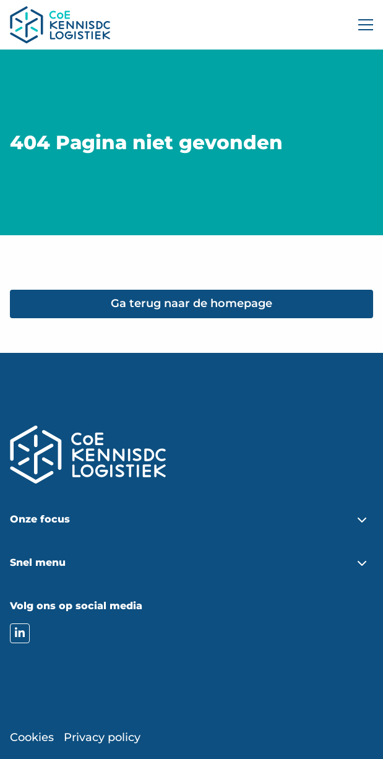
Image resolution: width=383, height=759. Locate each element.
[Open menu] (360, 24)
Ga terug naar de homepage (191, 303)
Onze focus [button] (40, 519)
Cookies (32, 737)
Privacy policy (102, 737)
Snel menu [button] (38, 562)
